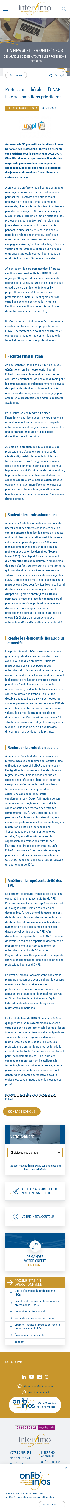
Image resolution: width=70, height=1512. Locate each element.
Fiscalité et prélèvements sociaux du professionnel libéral (37, 1303)
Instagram (46, 1377)
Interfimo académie (48, 1454)
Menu (5, 9)
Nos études (17, 1464)
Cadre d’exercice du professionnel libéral (35, 1292)
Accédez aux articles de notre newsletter (40, 1191)
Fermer (66, 1468)
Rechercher (64, 9)
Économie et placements (29, 1335)
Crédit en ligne (51, 1462)
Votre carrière (20, 1452)
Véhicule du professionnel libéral (35, 1318)
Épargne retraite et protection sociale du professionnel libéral (37, 1326)
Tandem (19, 1341)
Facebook (39, 1377)
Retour (19, 75)
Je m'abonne (49, 1504)
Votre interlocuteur (38, 1217)
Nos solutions (20, 1458)
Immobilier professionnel (30, 1311)
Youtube (31, 1377)
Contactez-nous (21, 1111)
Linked (23, 1377)
